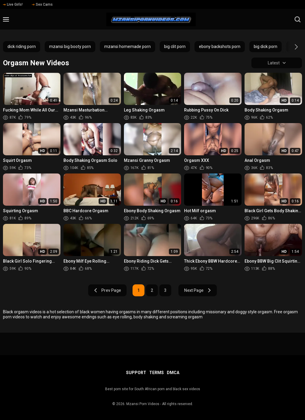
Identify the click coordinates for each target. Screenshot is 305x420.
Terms (156, 372)
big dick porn (265, 46)
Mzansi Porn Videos (142, 404)
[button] (291, 46)
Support (136, 372)
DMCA (173, 372)
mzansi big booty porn (70, 46)
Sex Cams (42, 4)
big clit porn (175, 46)
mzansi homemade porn (127, 46)
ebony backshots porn (219, 46)
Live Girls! (13, 4)
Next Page (198, 290)
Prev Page (107, 290)
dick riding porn (21, 46)
